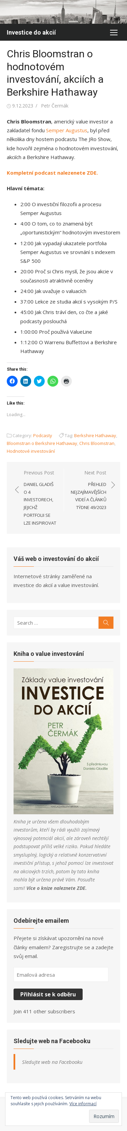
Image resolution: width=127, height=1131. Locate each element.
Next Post (88, 490)
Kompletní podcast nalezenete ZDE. (52, 172)
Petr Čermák (54, 105)
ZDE (81, 888)
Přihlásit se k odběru (48, 994)
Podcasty (42, 435)
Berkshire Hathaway (95, 435)
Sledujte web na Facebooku (52, 1041)
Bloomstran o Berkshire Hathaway (42, 443)
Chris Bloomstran (96, 443)
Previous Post (40, 498)
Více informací (83, 1104)
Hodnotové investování (31, 451)
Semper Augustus (66, 130)
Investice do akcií (31, 32)
